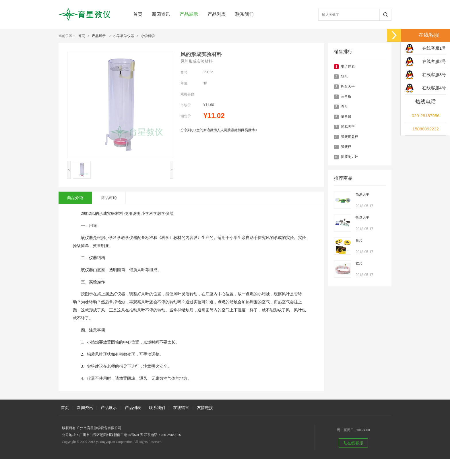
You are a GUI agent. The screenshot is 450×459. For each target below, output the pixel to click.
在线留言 (181, 407)
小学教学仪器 (123, 36)
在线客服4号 (434, 87)
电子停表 (348, 66)
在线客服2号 (434, 61)
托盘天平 (348, 86)
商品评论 (109, 197)
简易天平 (348, 127)
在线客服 (353, 443)
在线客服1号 (434, 48)
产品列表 (216, 14)
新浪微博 (210, 130)
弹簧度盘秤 (349, 137)
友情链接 (205, 407)
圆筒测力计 (349, 157)
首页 (137, 14)
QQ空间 (197, 130)
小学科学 (148, 36)
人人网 (222, 130)
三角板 (346, 97)
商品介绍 (75, 197)
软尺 (344, 76)
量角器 (346, 117)
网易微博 (248, 130)
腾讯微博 (234, 130)
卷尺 (344, 107)
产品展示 (189, 14)
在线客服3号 (434, 74)
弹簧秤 (346, 147)
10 (336, 157)
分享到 (186, 130)
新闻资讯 (161, 14)
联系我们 (244, 14)
